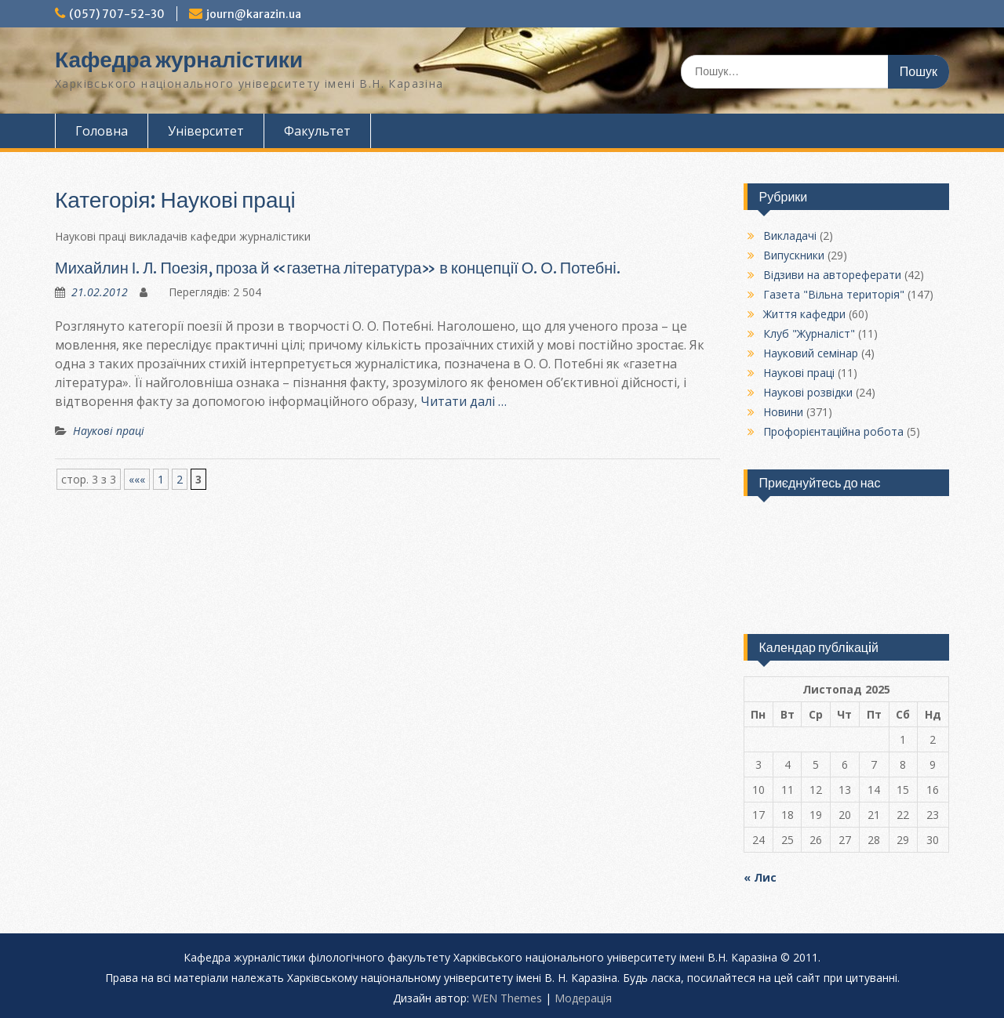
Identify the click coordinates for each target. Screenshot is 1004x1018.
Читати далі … (463, 401)
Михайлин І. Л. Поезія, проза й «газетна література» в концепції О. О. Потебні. (337, 267)
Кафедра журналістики (179, 59)
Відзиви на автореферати (832, 274)
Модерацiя (583, 998)
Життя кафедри (804, 313)
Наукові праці (108, 430)
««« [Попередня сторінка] (137, 479)
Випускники (793, 255)
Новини (783, 411)
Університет (206, 130)
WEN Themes (507, 998)
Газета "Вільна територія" (833, 294)
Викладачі (790, 235)
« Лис (760, 877)
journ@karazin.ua (253, 14)
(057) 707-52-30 (117, 14)
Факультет (317, 130)
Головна (101, 130)
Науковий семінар (810, 353)
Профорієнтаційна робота (833, 431)
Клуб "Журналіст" (809, 333)
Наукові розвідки (808, 392)
